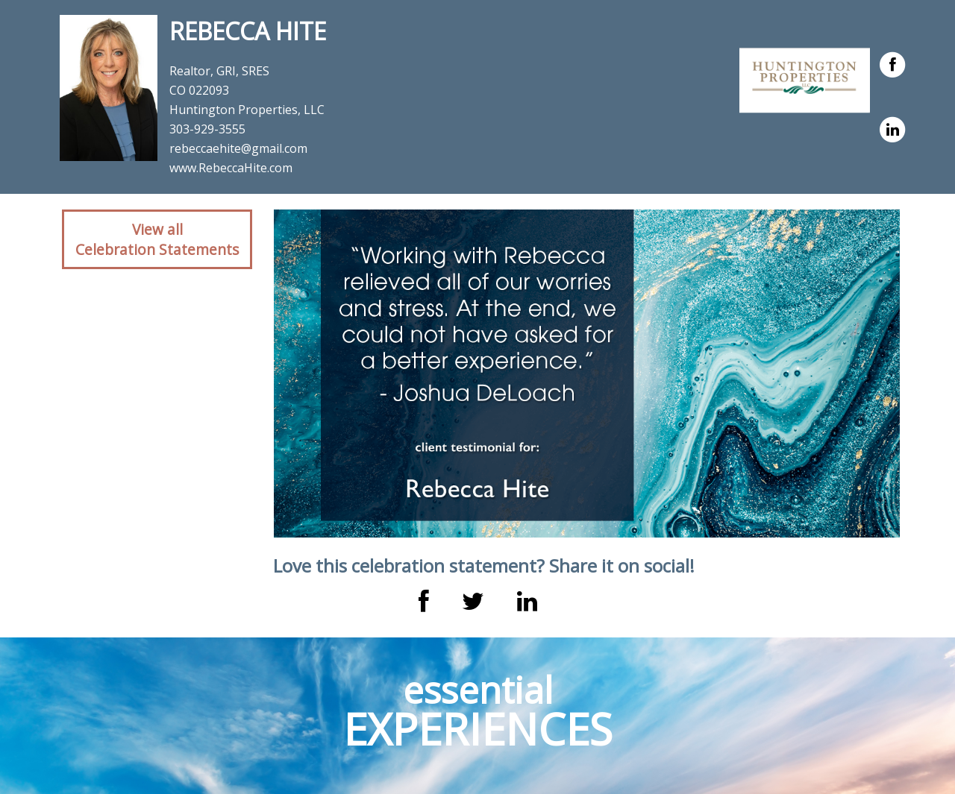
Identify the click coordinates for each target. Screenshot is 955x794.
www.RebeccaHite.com (230, 168)
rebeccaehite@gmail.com (238, 148)
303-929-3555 (207, 129)
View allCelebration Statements (157, 239)
